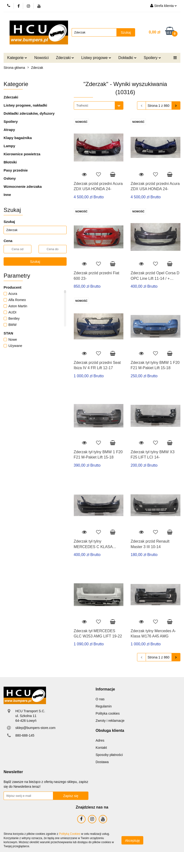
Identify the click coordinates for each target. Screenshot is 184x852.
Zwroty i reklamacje (110, 721)
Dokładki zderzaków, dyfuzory (29, 113)
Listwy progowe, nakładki (25, 105)
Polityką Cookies (69, 834)
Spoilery (152, 58)
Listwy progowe (96, 58)
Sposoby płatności (109, 755)
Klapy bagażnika (18, 138)
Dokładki (127, 58)
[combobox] (98, 105)
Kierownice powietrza (22, 154)
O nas (100, 699)
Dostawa (102, 762)
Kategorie (17, 58)
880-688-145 (24, 735)
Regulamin (104, 706)
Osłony (10, 178)
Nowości (41, 58)
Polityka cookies (108, 713)
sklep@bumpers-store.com (35, 728)
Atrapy (9, 130)
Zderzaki (65, 58)
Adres (100, 740)
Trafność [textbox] (82, 105)
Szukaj (35, 262)
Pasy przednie (16, 170)
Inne (7, 195)
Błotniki (10, 162)
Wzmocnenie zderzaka (23, 186)
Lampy (9, 146)
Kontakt (101, 748)
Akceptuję (132, 840)
